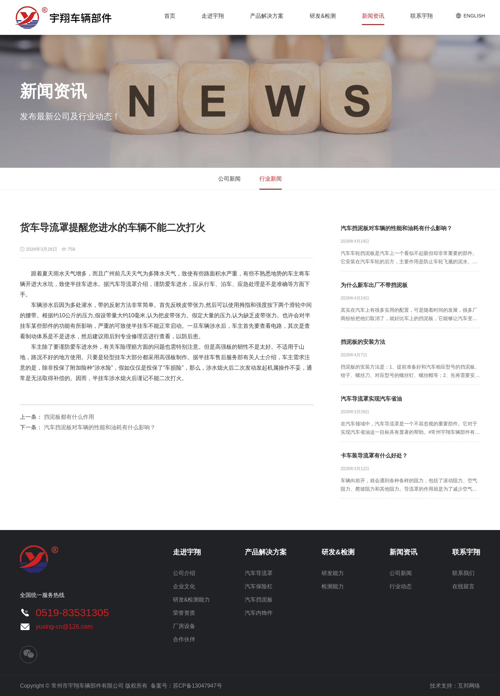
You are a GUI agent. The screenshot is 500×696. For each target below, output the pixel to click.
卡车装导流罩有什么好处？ (374, 456)
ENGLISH (474, 15)
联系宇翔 (421, 16)
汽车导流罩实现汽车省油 (371, 399)
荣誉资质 (184, 613)
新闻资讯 (373, 16)
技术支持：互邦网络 (455, 686)
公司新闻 (229, 179)
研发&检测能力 (191, 600)
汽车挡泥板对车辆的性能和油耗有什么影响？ (100, 427)
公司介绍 (184, 573)
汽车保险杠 (259, 586)
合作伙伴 (184, 639)
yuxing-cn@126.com (64, 626)
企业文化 (184, 586)
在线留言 (463, 586)
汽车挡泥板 (259, 600)
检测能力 (332, 586)
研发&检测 (323, 16)
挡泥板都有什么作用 (69, 417)
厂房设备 (184, 626)
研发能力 (332, 573)
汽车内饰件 (259, 613)
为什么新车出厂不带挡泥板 (374, 285)
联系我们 (463, 573)
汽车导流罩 (259, 573)
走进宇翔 (213, 16)
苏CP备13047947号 (197, 686)
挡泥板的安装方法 (363, 342)
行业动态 (400, 586)
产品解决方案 (266, 16)
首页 (169, 16)
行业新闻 (270, 179)
